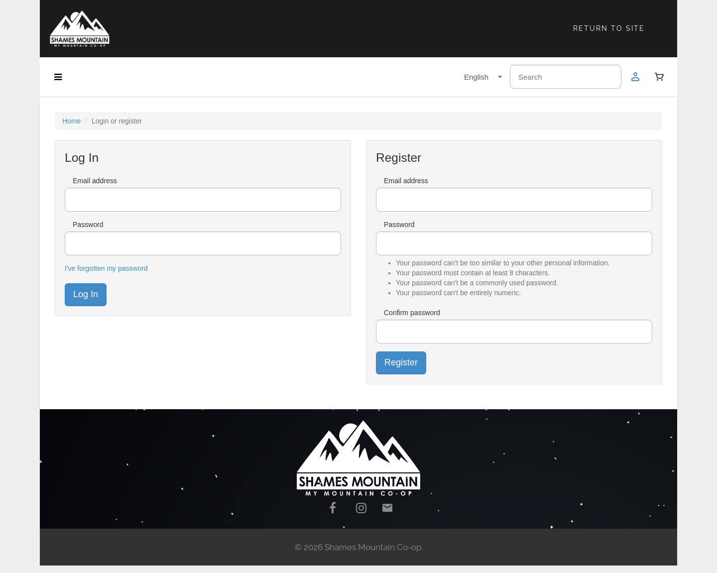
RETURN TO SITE (609, 28)
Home (71, 121)
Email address (95, 181)
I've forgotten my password (106, 268)
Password (88, 225)
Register (401, 362)
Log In (85, 294)
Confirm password (412, 313)
